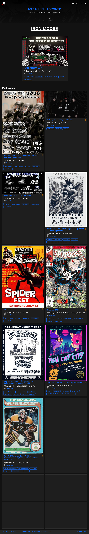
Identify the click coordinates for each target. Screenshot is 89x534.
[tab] (40, 19)
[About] (73, 3)
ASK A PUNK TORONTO (44, 9)
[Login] (85, 3)
